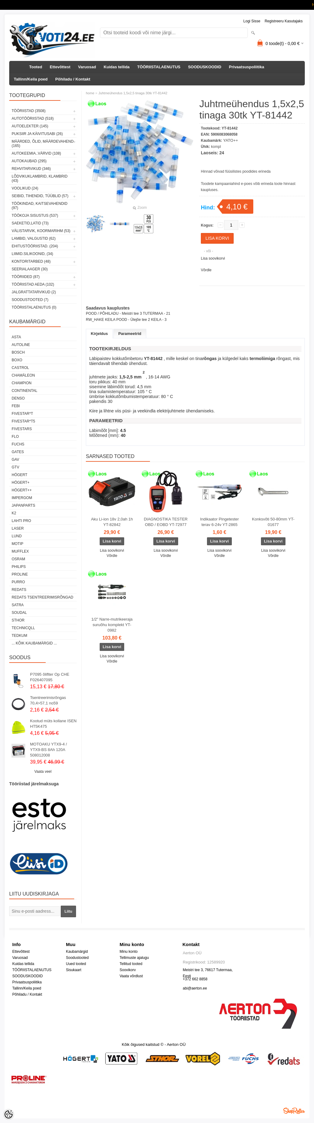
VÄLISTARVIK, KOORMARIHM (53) (41, 231)
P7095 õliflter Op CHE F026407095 (49, 677)
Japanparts (23, 505)
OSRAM (18, 559)
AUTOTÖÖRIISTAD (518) (33, 118)
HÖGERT (19, 475)
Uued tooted (76, 964)
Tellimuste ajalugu (134, 958)
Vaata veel (43, 771)
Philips (19, 567)
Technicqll (23, 628)
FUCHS (18, 444)
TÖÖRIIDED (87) (26, 277)
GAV (15, 459)
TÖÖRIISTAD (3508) (28, 111)
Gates (18, 452)
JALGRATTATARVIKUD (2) (34, 292)
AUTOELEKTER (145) (30, 126)
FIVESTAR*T (22, 413)
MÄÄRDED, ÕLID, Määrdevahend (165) (43, 143)
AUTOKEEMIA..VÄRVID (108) (36, 153)
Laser (18, 528)
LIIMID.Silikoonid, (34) (32, 254)
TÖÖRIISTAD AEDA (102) (33, 284)
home (90, 93)
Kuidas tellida (117, 67)
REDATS (19, 590)
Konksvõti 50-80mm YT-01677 (273, 522)
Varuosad (87, 67)
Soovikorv (128, 970)
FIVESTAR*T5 (23, 421)
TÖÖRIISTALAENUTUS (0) (34, 307)
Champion (22, 383)
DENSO (18, 398)
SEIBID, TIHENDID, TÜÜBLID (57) (40, 196)
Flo (15, 436)
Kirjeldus (99, 333)
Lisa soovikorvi (213, 258)
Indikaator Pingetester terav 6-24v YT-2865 (219, 522)
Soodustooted (77, 958)
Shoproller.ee (294, 1111)
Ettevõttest (60, 67)
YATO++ (230, 140)
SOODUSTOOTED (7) (30, 300)
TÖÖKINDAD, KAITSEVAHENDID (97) (39, 205)
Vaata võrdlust (131, 976)
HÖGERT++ (22, 490)
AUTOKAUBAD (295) (29, 161)
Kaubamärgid (77, 951)
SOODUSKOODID (204, 67)
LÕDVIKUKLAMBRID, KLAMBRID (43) (39, 178)
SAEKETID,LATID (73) (30, 223)
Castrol (20, 368)
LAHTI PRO (21, 521)
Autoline (21, 345)
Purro (18, 582)
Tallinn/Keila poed (31, 79)
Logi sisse (251, 21)
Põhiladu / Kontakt (72, 79)
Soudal (19, 612)
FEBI (16, 406)
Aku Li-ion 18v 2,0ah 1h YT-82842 (112, 522)
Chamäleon (23, 375)
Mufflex (20, 551)
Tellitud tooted (131, 964)
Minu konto (129, 951)
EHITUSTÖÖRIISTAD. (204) (35, 246)
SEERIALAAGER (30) (30, 269)
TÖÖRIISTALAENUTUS (159, 67)
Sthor (18, 620)
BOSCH (18, 352)
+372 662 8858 (195, 979)
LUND (17, 536)
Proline (20, 574)
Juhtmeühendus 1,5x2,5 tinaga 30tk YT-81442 (132, 93)
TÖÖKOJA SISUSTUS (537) (35, 215)
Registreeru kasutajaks (284, 21)
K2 (14, 513)
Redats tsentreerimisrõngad (42, 597)
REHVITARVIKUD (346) (31, 169)
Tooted (35, 67)
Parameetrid (129, 333)
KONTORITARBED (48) (31, 261)
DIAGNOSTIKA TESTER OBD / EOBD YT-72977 (166, 522)
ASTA (16, 337)
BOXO (17, 360)
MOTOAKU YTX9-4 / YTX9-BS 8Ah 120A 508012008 (48, 749)
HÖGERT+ (20, 482)
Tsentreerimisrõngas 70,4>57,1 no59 (48, 700)
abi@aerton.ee (195, 988)
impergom (22, 498)
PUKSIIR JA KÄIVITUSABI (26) (37, 134)
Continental (24, 391)
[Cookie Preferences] (8, 1114)
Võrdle (206, 270)
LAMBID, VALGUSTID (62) (34, 238)
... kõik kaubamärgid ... (34, 643)
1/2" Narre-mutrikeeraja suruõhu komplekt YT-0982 (112, 625)
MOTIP (17, 544)
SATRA (18, 605)
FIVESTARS (22, 429)
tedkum (19, 635)
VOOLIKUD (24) (25, 188)
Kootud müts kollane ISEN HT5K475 (53, 724)
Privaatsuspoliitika (246, 67)
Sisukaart (73, 970)
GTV (15, 467)
